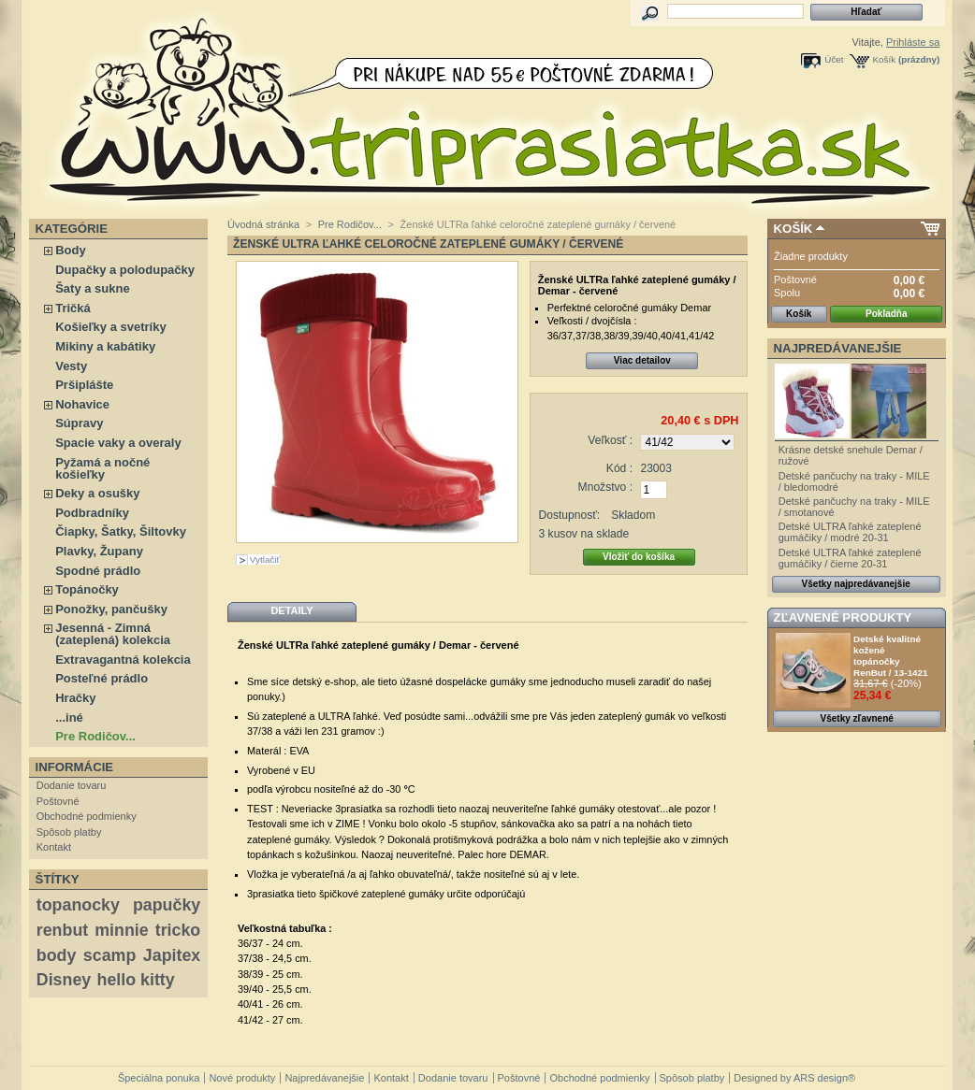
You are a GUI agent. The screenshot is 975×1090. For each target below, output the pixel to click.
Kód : (619, 468)
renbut (62, 930)
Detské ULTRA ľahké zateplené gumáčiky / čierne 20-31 (850, 558)
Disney (63, 979)
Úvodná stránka (263, 224)
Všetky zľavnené (857, 718)
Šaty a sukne (92, 288)
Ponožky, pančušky (111, 609)
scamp (109, 955)
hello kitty (136, 979)
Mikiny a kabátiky (105, 346)
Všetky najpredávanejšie (856, 584)
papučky (166, 905)
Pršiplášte (84, 385)
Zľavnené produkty (843, 617)
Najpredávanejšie (838, 348)
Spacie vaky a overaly (118, 443)
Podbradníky (92, 513)
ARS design (820, 1077)
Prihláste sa (912, 42)
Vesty (71, 366)
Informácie (75, 767)
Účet (833, 59)
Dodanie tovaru (71, 785)
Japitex (171, 955)
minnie (121, 930)
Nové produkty (242, 1077)
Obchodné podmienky (86, 816)
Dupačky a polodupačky (125, 270)
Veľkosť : (610, 440)
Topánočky (87, 589)
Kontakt (53, 847)
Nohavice (82, 404)
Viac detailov (642, 360)
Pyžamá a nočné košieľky (102, 468)
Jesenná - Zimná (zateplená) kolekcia (112, 634)
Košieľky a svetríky (110, 327)
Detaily (291, 610)
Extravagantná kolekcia (123, 660)
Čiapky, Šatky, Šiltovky (120, 531)
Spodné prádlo (97, 571)
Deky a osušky (97, 493)
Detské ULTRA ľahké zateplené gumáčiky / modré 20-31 (850, 532)
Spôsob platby (69, 832)
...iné (69, 717)
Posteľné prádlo (101, 678)
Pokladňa (886, 313)
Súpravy (79, 423)
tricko (178, 930)
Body (70, 250)
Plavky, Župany (99, 551)
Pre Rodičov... (95, 736)
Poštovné (58, 801)
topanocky (78, 905)
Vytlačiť (265, 559)
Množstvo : (605, 487)
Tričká (73, 308)
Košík (884, 59)
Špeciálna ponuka (158, 1077)
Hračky (75, 698)
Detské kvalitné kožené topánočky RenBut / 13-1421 (890, 656)
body (56, 955)
